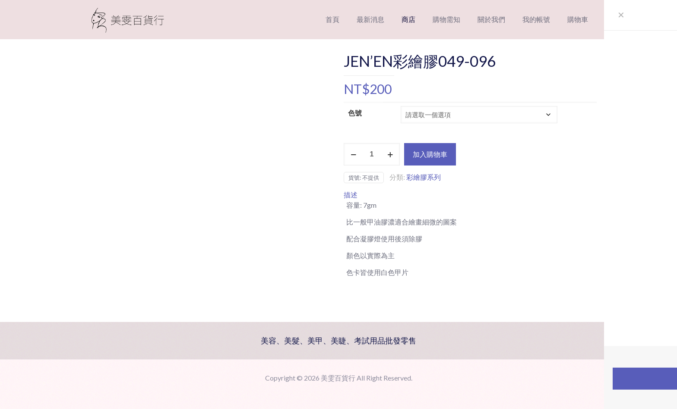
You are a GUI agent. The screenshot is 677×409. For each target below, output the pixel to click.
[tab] (470, 195)
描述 (350, 194)
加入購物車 (430, 154)
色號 (355, 113)
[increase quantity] (390, 154)
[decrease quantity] (353, 154)
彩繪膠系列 (423, 177)
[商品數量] (372, 154)
